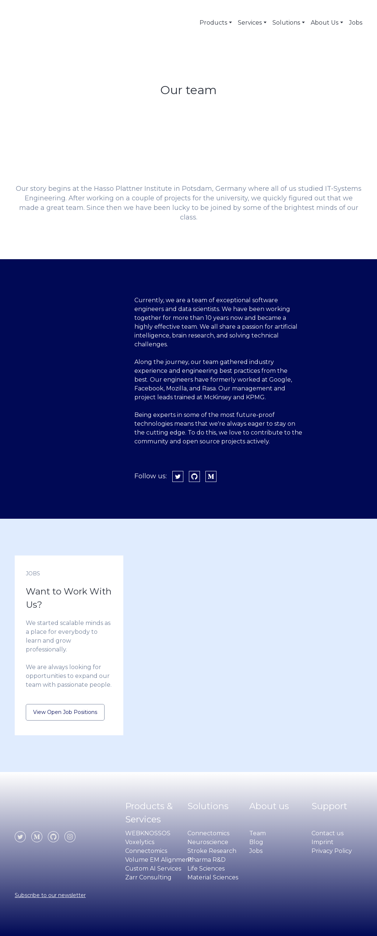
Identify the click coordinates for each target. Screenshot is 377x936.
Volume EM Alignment (158, 859)
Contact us (327, 833)
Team (257, 833)
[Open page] (46, 813)
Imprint (322, 842)
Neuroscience (207, 842)
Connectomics (146, 850)
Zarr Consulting (148, 877)
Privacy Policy (331, 850)
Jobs (355, 22)
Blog (256, 842)
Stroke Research (211, 850)
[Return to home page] (45, 22)
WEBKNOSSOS (147, 833)
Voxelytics (139, 842)
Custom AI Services (153, 868)
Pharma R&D (206, 859)
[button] (177, 476)
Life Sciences (206, 868)
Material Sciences (212, 877)
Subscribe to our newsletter (50, 895)
